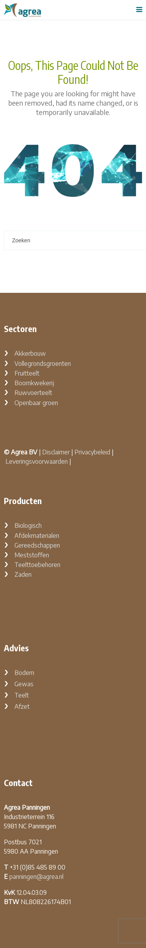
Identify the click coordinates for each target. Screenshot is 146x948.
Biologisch (28, 525)
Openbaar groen (36, 403)
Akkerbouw (30, 353)
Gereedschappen (37, 545)
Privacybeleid (92, 452)
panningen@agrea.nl (36, 876)
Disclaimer (56, 452)
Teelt (21, 695)
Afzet (22, 706)
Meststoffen (31, 555)
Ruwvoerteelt (33, 393)
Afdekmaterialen (36, 535)
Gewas (23, 684)
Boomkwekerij (34, 383)
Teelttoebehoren (37, 565)
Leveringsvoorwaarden (36, 461)
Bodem (24, 673)
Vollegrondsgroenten (42, 363)
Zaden (23, 574)
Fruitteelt (26, 373)
